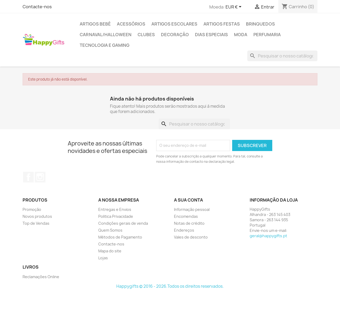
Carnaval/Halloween (105, 34)
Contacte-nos (37, 7)
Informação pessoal (192, 209)
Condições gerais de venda (123, 223)
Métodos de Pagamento (120, 237)
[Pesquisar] (282, 56)
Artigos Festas (221, 24)
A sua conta (188, 200)
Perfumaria (267, 34)
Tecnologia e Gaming (104, 45)
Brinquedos (260, 24)
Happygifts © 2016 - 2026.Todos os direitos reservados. (170, 286)
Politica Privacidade (115, 216)
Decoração (175, 34)
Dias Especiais (211, 34)
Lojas (103, 257)
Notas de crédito (189, 223)
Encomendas (186, 216)
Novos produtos (37, 216)
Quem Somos (110, 230)
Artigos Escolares (174, 24)
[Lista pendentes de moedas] (234, 7)
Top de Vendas (36, 223)
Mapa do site (109, 250)
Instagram (40, 177)
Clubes (146, 34)
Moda (240, 34)
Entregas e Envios (114, 209)
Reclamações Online (41, 276)
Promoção (32, 209)
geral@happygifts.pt (268, 235)
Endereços (184, 230)
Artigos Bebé (95, 24)
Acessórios (131, 24)
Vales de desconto (191, 237)
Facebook (28, 177)
